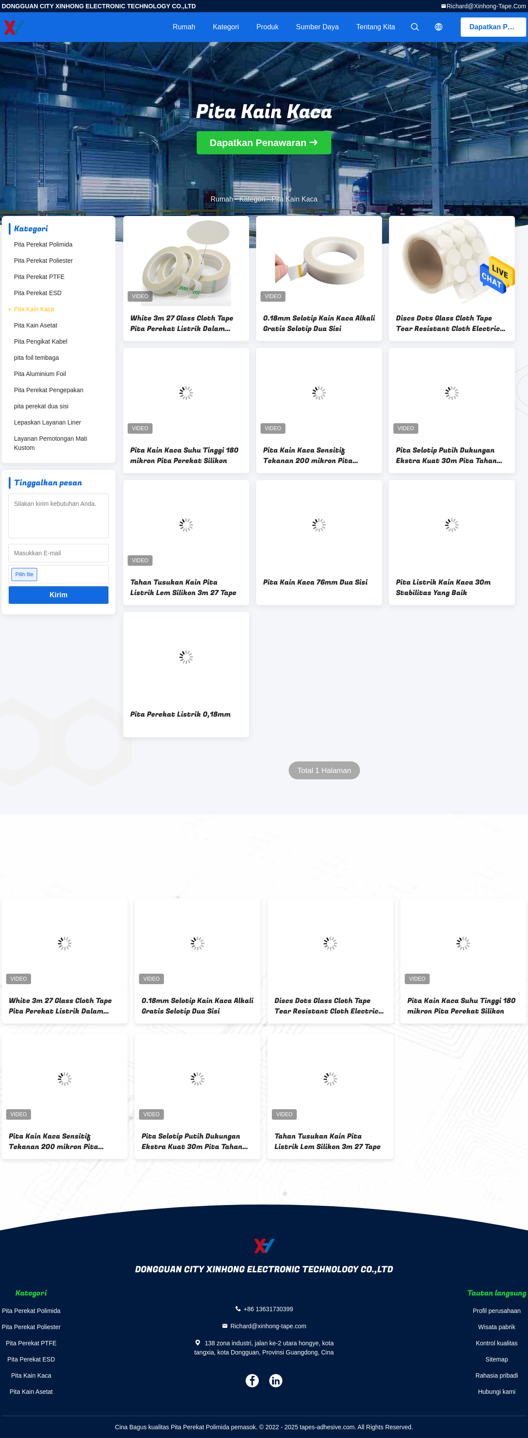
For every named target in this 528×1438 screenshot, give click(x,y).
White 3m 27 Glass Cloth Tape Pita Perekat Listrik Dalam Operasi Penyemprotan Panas (181, 323)
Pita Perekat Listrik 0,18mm (180, 714)
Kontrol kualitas (497, 1343)
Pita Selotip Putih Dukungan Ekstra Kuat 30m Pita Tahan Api (446, 455)
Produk (268, 27)
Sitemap (497, 1359)
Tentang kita (375, 27)
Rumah (184, 27)
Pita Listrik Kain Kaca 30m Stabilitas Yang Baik (443, 587)
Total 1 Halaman (324, 770)
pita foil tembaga (36, 357)
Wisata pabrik (496, 1326)
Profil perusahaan (497, 1310)
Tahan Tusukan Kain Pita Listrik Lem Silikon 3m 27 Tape (183, 587)
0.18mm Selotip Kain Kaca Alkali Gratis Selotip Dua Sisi (319, 323)
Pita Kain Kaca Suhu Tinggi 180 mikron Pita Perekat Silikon (184, 455)
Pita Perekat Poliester (43, 260)
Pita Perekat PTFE (39, 276)
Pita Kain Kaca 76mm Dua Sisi (315, 582)
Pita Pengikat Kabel (40, 341)
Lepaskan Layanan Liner (47, 422)
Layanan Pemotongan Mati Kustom (50, 443)
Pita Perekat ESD (38, 292)
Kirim (59, 595)
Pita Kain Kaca (34, 309)
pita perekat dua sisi (41, 406)
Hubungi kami (497, 1391)
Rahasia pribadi (497, 1375)
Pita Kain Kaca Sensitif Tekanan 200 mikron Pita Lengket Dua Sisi (308, 455)
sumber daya (317, 27)
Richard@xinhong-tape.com (486, 6)
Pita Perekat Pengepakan (48, 389)
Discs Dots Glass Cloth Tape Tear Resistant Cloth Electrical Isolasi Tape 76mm (451, 323)
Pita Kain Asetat (35, 325)
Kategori (226, 27)
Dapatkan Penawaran (497, 27)
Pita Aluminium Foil (40, 373)
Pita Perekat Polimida (43, 244)
